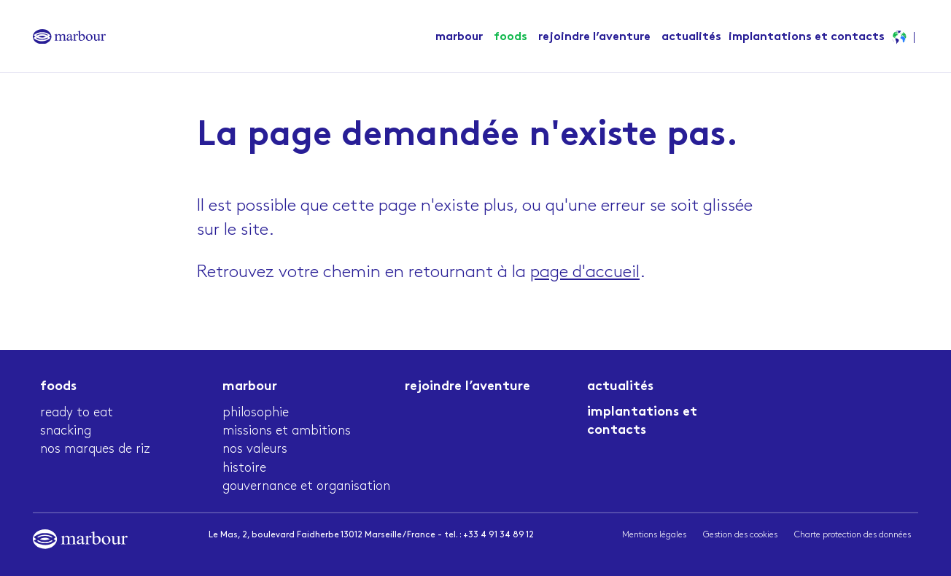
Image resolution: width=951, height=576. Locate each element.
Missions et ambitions (286, 430)
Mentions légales (654, 535)
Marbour (459, 37)
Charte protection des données (852, 535)
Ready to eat (76, 412)
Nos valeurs (254, 449)
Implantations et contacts (807, 37)
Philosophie (255, 412)
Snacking (65, 430)
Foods (510, 37)
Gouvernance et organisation (306, 486)
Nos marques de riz (95, 449)
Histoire (244, 468)
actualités (691, 37)
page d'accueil (585, 272)
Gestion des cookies (740, 535)
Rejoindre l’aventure (594, 37)
